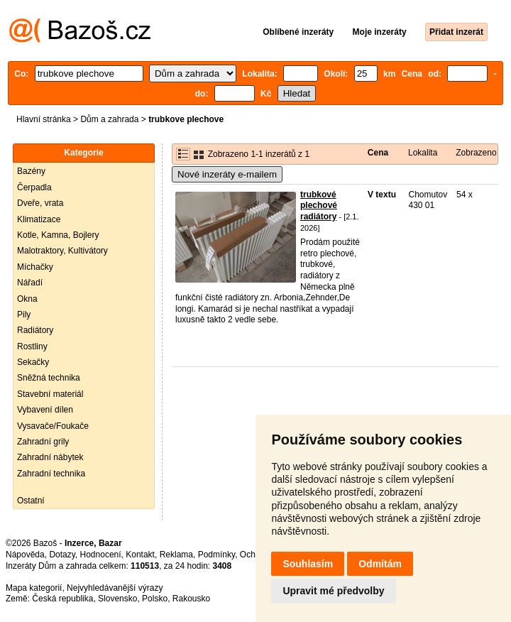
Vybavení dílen (45, 410)
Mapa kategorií (34, 588)
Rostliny (32, 346)
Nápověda (25, 555)
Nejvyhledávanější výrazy (115, 588)
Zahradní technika (51, 474)
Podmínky (216, 555)
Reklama (176, 555)
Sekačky (33, 362)
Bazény (31, 171)
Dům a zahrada (109, 119)
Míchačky (35, 267)
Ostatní (31, 501)
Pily (24, 315)
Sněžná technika (48, 378)
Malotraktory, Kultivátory (62, 251)
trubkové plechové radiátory (318, 206)
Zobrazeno (476, 153)
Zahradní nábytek (50, 457)
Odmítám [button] (380, 563)
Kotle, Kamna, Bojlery (58, 235)
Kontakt (140, 555)
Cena (378, 153)
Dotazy (62, 555)
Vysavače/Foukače (53, 426)
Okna (27, 299)
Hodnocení (100, 555)
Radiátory (35, 330)
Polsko (154, 599)
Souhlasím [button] (307, 563)
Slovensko (117, 599)
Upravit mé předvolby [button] (333, 590)
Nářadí (30, 283)
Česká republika (62, 599)
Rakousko (191, 599)
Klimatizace (38, 219)
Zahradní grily (43, 442)
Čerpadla (34, 187)
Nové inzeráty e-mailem (227, 174)
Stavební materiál (50, 394)
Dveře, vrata (40, 203)
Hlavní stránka (43, 119)
